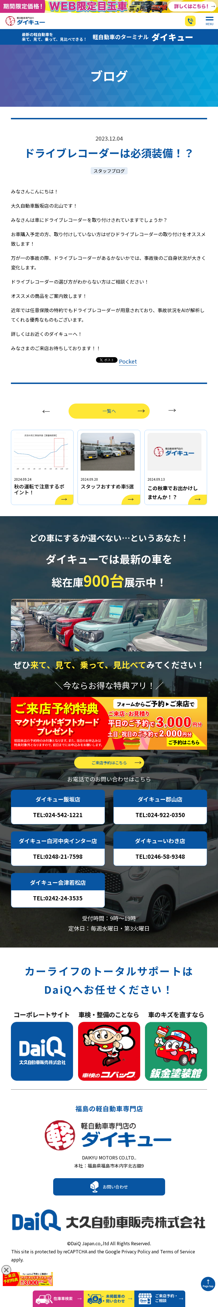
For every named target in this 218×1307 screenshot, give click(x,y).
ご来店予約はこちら (109, 774)
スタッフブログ (109, 175)
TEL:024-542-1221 (58, 826)
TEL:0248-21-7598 (58, 868)
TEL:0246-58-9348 (160, 868)
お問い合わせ (115, 1203)
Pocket (128, 365)
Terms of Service (177, 1264)
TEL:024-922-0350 (160, 826)
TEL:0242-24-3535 (58, 909)
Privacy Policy (135, 1264)
